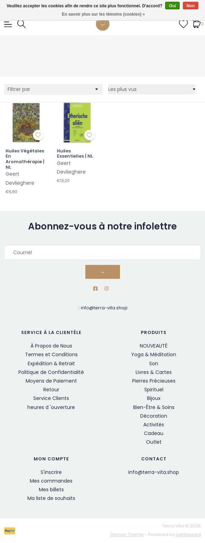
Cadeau (153, 433)
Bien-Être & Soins (153, 407)
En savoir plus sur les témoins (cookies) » (103, 14)
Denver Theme (127, 534)
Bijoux (154, 398)
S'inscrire (51, 472)
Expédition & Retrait (51, 363)
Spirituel (153, 389)
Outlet (154, 441)
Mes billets (51, 489)
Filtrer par (19, 89)
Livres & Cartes (154, 372)
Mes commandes (51, 480)
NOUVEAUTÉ (154, 345)
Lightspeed (188, 534)
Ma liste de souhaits (51, 498)
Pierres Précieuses (154, 380)
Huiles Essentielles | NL (75, 153)
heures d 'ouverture (51, 407)
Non (191, 5)
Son (153, 363)
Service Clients (51, 398)
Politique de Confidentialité (51, 372)
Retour (51, 389)
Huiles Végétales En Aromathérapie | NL (25, 159)
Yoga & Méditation (153, 354)
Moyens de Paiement (51, 380)
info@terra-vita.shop (104, 308)
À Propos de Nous (51, 345)
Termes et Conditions (51, 354)
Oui (172, 5)
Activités (153, 424)
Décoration (153, 415)
